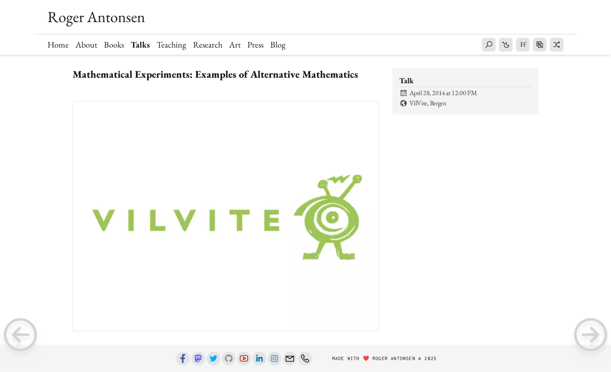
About (86, 44)
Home (58, 44)
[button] (489, 44)
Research (207, 44)
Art (235, 44)
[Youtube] (244, 358)
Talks (140, 44)
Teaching (171, 44)
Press (255, 44)
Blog (278, 44)
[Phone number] (305, 358)
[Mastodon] (198, 358)
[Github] (228, 358)
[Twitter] (213, 358)
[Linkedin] (259, 358)
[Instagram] (274, 358)
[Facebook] (183, 358)
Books (114, 44)
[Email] (290, 358)
